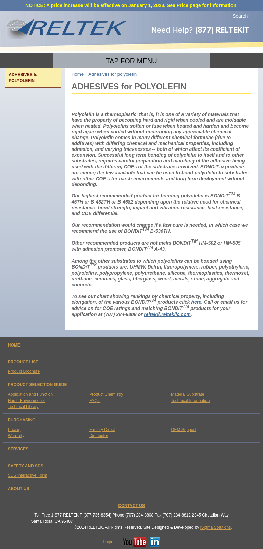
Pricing (14, 429)
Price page (189, 5)
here (196, 302)
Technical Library (23, 406)
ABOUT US (18, 488)
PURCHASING (22, 420)
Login (108, 541)
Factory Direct (102, 429)
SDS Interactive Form (27, 475)
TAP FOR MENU (131, 61)
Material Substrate (187, 394)
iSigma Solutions (215, 527)
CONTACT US (131, 505)
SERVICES (18, 449)
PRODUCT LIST (23, 362)
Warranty (16, 435)
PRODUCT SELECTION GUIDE (37, 384)
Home (78, 74)
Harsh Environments (26, 400)
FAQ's (94, 400)
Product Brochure (24, 371)
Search (240, 16)
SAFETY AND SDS (25, 465)
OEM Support (183, 429)
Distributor (98, 435)
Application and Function (30, 394)
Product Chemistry (106, 394)
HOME (14, 345)
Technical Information (190, 400)
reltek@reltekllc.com (167, 314)
